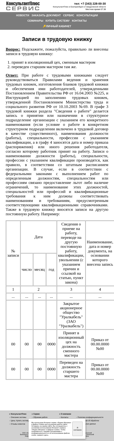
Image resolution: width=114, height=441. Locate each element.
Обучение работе (40, 417)
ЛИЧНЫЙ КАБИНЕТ (58, 26)
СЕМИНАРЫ (35, 20)
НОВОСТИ (22, 15)
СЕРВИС (68, 15)
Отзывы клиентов (18, 424)
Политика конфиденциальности (90, 417)
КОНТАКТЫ (79, 20)
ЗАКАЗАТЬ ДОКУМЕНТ (46, 15)
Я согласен (78, 429)
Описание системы (18, 417)
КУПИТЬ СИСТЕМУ (58, 20)
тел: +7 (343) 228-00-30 (90, 3)
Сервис (36, 414)
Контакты (64, 417)
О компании (66, 414)
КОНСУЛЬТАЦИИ (87, 15)
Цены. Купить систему (20, 421)
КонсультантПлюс (18, 414)
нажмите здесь (42, 435)
